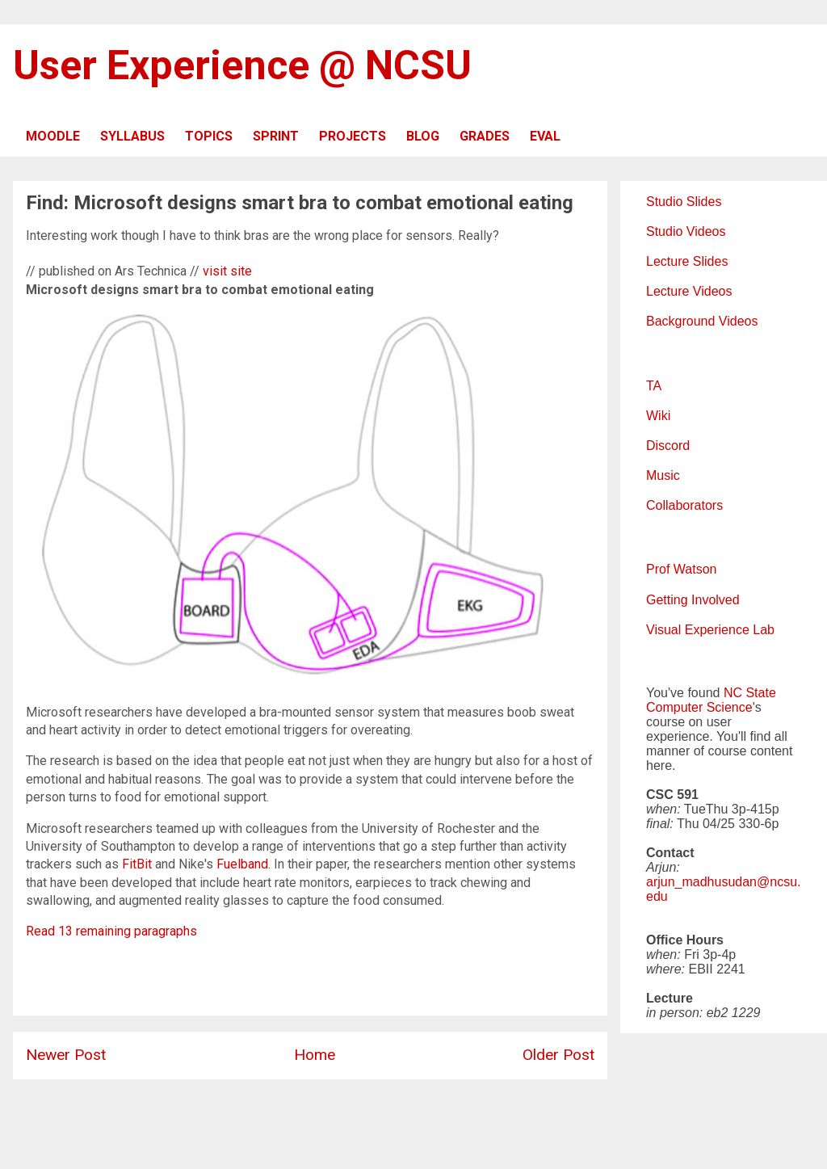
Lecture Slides (687, 261)
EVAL (545, 136)
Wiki (658, 416)
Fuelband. (243, 864)
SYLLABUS (132, 136)
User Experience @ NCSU (242, 65)
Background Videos (702, 321)
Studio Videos (685, 231)
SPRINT (276, 136)
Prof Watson (681, 569)
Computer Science (699, 707)
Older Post (558, 1054)
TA (653, 386)
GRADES (485, 136)
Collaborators (684, 505)
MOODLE (53, 136)
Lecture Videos (689, 291)
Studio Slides (683, 201)
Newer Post (66, 1054)
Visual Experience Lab (710, 630)
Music (663, 475)
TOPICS (209, 136)
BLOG (422, 136)
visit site (227, 271)
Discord (668, 445)
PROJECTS (352, 136)
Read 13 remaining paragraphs (111, 931)
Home (314, 1054)
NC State (750, 693)
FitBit (137, 864)
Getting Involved (693, 600)
